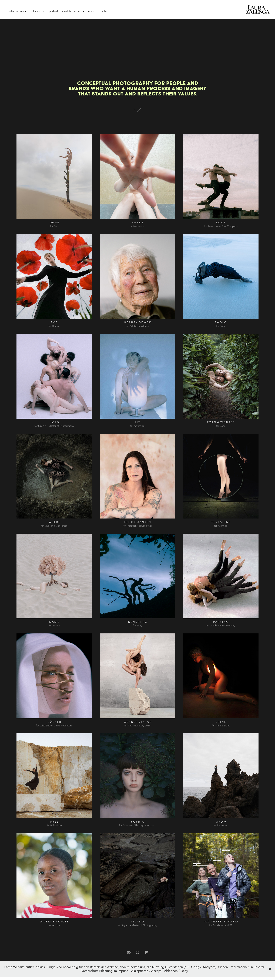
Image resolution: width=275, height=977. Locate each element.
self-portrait (37, 11)
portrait (53, 11)
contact (104, 11)
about (91, 11)
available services (73, 11)
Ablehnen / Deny (176, 971)
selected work (17, 11)
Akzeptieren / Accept (146, 971)
